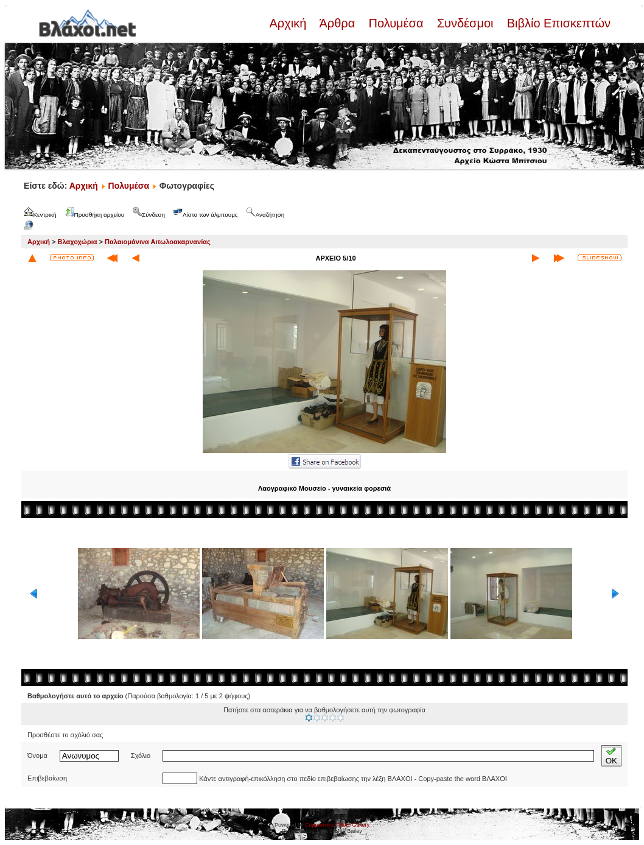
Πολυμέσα (396, 23)
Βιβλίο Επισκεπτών (557, 23)
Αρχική (289, 23)
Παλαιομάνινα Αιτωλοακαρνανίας (158, 241)
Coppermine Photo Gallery (337, 825)
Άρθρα (338, 23)
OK (611, 755)
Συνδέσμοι (465, 23)
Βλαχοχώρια (77, 241)
